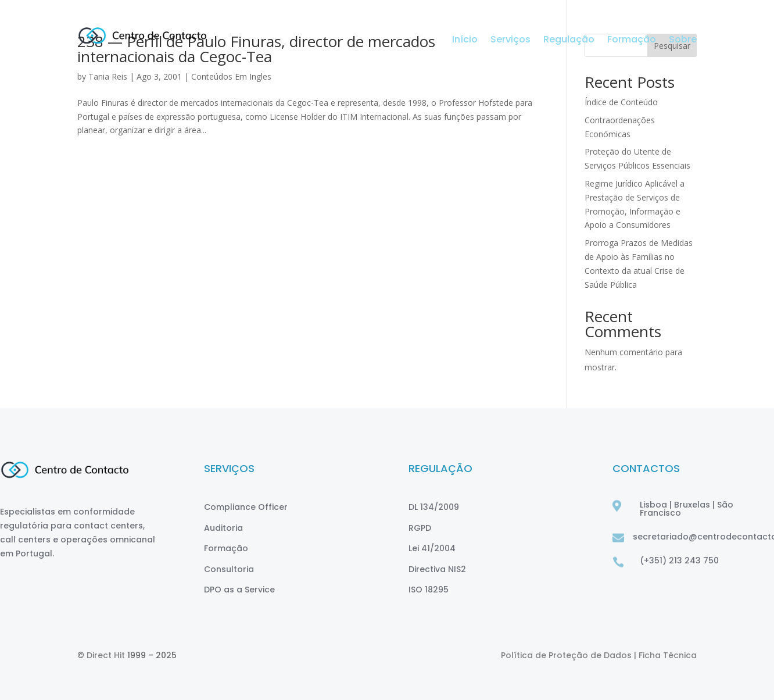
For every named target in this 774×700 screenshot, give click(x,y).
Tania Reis (107, 76)
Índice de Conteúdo (621, 102)
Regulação (568, 40)
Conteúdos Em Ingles (231, 76)
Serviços (510, 40)
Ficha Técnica (668, 655)
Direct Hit (106, 655)
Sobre (683, 40)
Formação (631, 40)
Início (465, 40)
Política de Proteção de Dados (567, 655)
